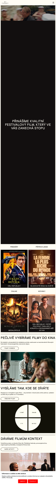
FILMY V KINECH (10, 348)
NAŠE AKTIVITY (9, 449)
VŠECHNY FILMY (10, 398)
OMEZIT (22, 481)
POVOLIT (33, 481)
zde (11, 477)
